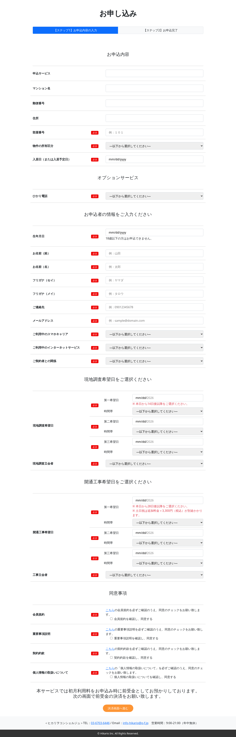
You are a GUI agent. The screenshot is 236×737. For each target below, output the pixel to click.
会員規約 (38, 614)
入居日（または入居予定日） (52, 159)
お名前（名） (41, 267)
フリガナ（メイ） (44, 294)
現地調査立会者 (43, 463)
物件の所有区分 (43, 146)
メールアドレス (43, 321)
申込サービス (41, 73)
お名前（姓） (41, 253)
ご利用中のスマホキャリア (50, 334)
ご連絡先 (38, 307)
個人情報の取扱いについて (50, 672)
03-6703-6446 (100, 723)
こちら (110, 610)
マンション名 (41, 88)
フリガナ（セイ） (44, 280)
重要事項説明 (41, 634)
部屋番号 (38, 132)
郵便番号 (38, 103)
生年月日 (38, 236)
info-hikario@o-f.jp (135, 723)
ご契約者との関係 (44, 361)
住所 (36, 118)
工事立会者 (40, 575)
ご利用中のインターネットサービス (56, 347)
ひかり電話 (40, 196)
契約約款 (38, 653)
